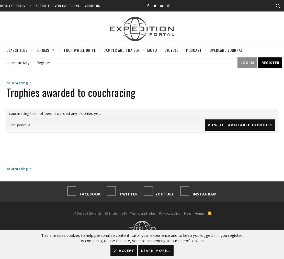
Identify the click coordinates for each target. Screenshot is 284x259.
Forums (42, 50)
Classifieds (17, 50)
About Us (92, 6)
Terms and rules (143, 213)
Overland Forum (13, 6)
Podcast (194, 50)
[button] (53, 50)
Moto (152, 50)
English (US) (116, 213)
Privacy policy (169, 213)
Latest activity (17, 62)
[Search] (278, 6)
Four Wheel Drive (80, 50)
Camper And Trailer (122, 50)
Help (187, 213)
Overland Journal (226, 50)
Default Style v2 (87, 213)
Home (199, 213)
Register (43, 62)
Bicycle (171, 50)
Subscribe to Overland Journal (55, 6)
